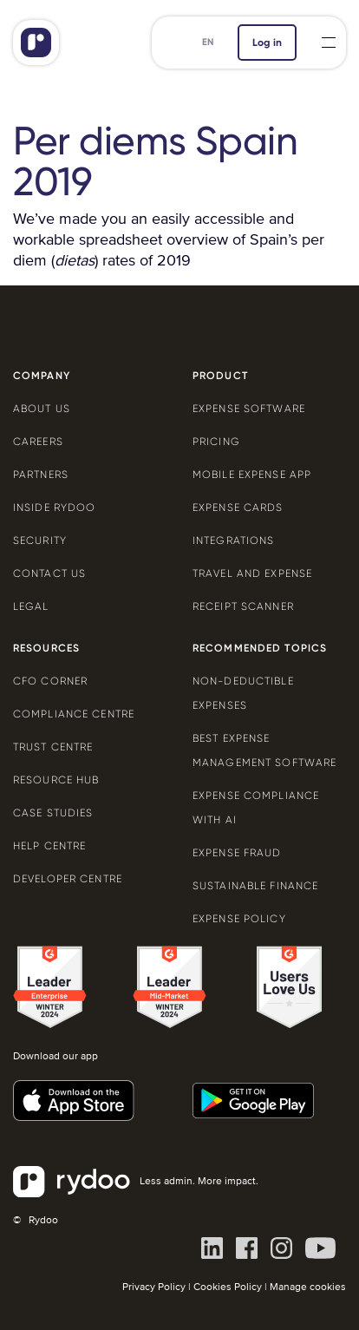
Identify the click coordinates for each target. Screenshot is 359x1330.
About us (41, 409)
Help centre (49, 846)
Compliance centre (73, 714)
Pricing (216, 442)
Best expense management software (264, 750)
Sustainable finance (255, 886)
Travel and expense (252, 573)
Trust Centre (53, 747)
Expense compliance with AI (256, 807)
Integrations (233, 540)
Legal (31, 606)
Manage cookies (308, 1287)
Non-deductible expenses (243, 693)
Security (40, 540)
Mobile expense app (252, 474)
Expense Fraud (237, 853)
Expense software (249, 409)
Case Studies (53, 813)
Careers (38, 442)
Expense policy (239, 919)
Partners (41, 474)
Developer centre (67, 879)
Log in (267, 42)
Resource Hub (56, 780)
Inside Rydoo (54, 507)
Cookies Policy (227, 1287)
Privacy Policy (154, 1287)
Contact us (49, 573)
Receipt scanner (243, 606)
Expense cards (238, 507)
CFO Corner (50, 681)
